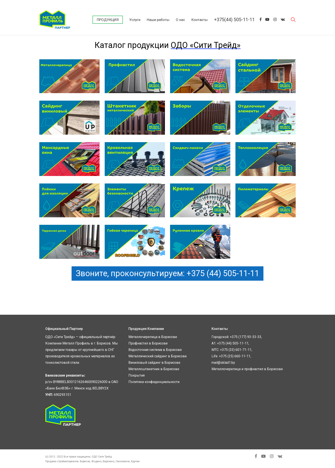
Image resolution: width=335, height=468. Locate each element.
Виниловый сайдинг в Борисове (154, 363)
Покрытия (136, 375)
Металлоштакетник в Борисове (153, 369)
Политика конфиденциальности (153, 382)
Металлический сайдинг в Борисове (157, 356)
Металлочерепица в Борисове (152, 337)
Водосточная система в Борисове (155, 350)
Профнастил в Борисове (148, 343)
